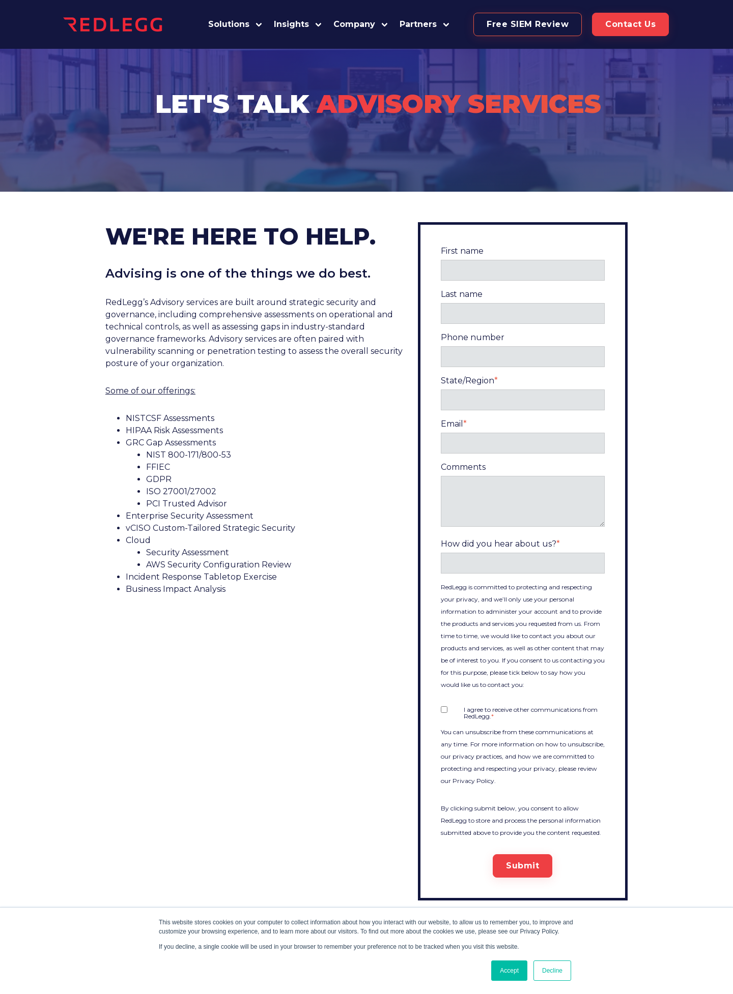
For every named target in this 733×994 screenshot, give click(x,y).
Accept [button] (509, 970)
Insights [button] (291, 24)
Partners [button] (418, 24)
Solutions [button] (228, 24)
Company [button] (354, 24)
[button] (425, 24)
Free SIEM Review (528, 24)
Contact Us (630, 24)
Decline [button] (552, 970)
